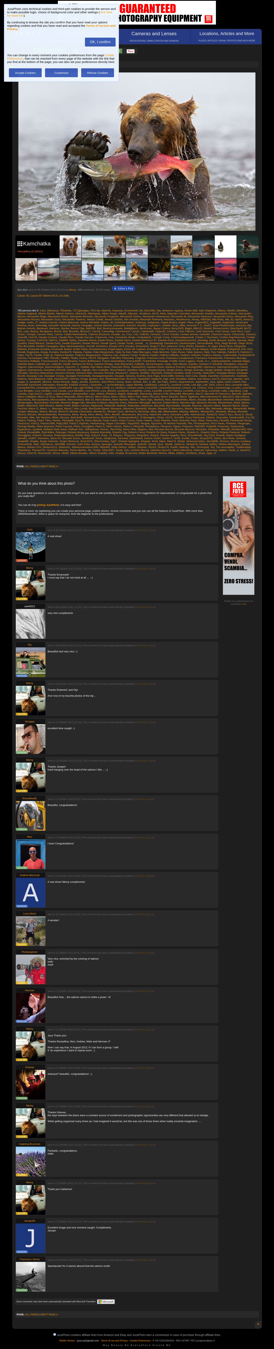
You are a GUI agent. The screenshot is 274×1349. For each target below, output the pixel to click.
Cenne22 (155, 334)
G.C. (207, 361)
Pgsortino (156, 423)
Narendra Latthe (179, 414)
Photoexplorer (201, 423)
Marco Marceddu (66, 396)
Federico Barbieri (64, 355)
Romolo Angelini (169, 435)
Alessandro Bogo (36, 316)
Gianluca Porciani (175, 366)
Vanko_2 (233, 450)
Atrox (175, 325)
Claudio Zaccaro (84, 337)
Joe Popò (162, 381)
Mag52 (122, 393)
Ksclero (83, 384)
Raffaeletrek (92, 429)
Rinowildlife (33, 432)
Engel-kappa (115, 349)
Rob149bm (47, 432)
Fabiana (77, 352)
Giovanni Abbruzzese (41, 372)
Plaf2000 (199, 426)
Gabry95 (56, 363)
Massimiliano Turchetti (46, 402)
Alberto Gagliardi (27, 313)
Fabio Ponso (178, 352)
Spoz (160, 444)
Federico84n (230, 355)
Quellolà (37, 429)
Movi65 (116, 414)
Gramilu (141, 375)
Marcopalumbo (40, 399)
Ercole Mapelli (218, 349)
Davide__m (141, 343)
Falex (20, 355)
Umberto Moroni (139, 450)
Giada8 (84, 366)
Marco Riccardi (150, 396)
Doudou (129, 346)
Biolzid (207, 328)
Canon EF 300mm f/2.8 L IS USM (49, 295)
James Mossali (61, 381)
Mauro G (33, 408)
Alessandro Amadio (202, 313)
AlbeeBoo (241, 310)
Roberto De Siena (156, 432)
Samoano (43, 438)
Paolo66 (224, 420)
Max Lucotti (80, 408)
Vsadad (119, 453)
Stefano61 (64, 447)
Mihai (153, 411)
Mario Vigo (146, 399)
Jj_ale (152, 381)
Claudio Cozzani (47, 337)
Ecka (182, 346)
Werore (162, 453)
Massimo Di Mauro (96, 402)
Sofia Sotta (83, 444)
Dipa (62, 346)
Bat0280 (90, 328)
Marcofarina (242, 396)
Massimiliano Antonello (221, 399)
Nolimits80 (76, 417)
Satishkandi (135, 438)
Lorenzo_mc (189, 387)
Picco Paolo (217, 423)
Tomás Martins (78, 450)
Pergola (145, 423)
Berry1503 (177, 328)
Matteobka (133, 405)
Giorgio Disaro (174, 369)
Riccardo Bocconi (184, 429)
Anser (31, 325)
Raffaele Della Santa (55, 429)
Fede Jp (48, 355)
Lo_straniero (118, 387)
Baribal (65, 328)
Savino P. (167, 438)
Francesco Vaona (30, 1259)
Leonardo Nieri (240, 384)
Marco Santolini (170, 396)
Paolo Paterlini (162, 420)
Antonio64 (119, 325)
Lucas (147, 390)
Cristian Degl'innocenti (232, 337)
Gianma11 (210, 366)
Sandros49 (87, 438)
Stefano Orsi (34, 447)
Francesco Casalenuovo (180, 358)
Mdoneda (216, 408)
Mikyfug (183, 411)
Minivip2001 (207, 411)
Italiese (192, 378)
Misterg (231, 411)
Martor (192, 399)
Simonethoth (24, 444)
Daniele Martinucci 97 (144, 340)
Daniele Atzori (122, 340)
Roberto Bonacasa (78, 432)
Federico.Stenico (211, 355)
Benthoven (145, 328)
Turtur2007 (108, 450)
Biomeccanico (221, 328)
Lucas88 (157, 390)
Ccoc (129, 334)
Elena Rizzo (226, 346)
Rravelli (220, 435)
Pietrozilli (138, 426)
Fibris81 (54, 358)
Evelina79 (65, 352)
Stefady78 (192, 444)
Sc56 (177, 438)
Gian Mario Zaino (100, 366)
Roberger (61, 432)
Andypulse (153, 322)
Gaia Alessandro (123, 363)
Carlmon (171, 331)
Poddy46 (211, 426)
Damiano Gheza (87, 340)
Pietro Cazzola (63, 426)
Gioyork (133, 372)
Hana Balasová (36, 378)
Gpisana (130, 375)
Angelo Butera (169, 322)
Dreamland (142, 346)
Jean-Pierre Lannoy (112, 381)
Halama (21, 378)
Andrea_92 (106, 322)
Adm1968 (149, 310)
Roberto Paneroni (230, 432)
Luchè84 (188, 390)
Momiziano (64, 414)
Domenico (102, 346)
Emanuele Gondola (39, 349)
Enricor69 (152, 349)
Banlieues (42, 328)
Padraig (31, 420)
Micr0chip (143, 411)
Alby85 (122, 313)
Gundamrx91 (227, 375)
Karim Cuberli (232, 381)
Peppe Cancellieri (116, 423)
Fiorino (83, 358)
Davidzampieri (187, 343)
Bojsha (34, 331)
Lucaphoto (136, 390)
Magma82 (132, 393)
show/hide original (145, 530)
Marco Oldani (118, 396)
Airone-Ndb (190, 310)
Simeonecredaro (195, 441)
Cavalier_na (117, 334)
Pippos (177, 426)
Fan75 (28, 355)
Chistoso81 (238, 334)
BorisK (57, 331)
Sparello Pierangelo (125, 444)
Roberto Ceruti (136, 432)
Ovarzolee (222, 417)
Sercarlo (240, 438)
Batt (99, 328)
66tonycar (52, 310)
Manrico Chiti (160, 393)
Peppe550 (133, 423)
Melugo (227, 408)
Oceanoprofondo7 (128, 417)
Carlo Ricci (236, 331)
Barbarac (54, 328)
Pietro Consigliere (83, 426)
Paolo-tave (212, 420)
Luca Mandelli (75, 390)
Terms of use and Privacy (114, 1340)
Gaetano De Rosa (82, 363)
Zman (201, 453)
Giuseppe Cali (34, 375)
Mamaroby (146, 393)
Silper (162, 441)
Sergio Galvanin (49, 441)
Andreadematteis (124, 322)
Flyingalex (103, 358)
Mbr (208, 408)
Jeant (128, 381)
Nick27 (222, 414)
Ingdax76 (156, 378)
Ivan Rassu (203, 378)
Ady (158, 310)
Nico (230, 414)
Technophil (202, 447)
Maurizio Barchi (231, 405)
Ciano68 (22, 337)
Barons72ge (77, 328)
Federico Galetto (148, 355)
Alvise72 (248, 319)
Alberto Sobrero (65, 313)
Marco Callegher (26, 396)
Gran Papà (153, 375)
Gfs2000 (217, 363)
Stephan (142, 447)
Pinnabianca (152, 426)
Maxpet (152, 408)
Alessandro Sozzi (50, 319)
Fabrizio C (246, 352)
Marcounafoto (58, 399)
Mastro (245, 402)
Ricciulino (201, 429)
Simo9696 (212, 441)
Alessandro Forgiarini (106, 316)
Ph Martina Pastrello (174, 423)
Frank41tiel (149, 361)
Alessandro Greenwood (155, 316)
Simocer (224, 441)
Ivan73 (215, 378)
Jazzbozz (94, 381)
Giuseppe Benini (225, 372)
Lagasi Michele (134, 384)
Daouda (241, 340)
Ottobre (210, 417)
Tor (89, 450)
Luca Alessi (248, 387)
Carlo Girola (222, 331)
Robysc (154, 435)
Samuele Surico (71, 438)
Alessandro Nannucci (199, 316)
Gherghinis (229, 363)
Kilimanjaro (48, 384)
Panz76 (79, 420)
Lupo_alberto (96, 393)
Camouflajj (108, 331)
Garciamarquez (154, 363)
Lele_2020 (209, 384)
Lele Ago (196, 384)
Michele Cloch (115, 411)
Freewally (162, 361)
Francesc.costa (156, 358)
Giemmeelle (73, 369)
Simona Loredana (240, 441)
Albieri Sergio (109, 313)
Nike (31, 417)
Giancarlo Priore (120, 366)
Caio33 (96, 331)
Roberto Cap (119, 432)
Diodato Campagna (47, 346)
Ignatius (93, 378)
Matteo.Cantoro (80, 405)
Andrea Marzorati (69, 322)
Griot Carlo (191, 375)
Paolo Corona (127, 420)
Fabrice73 (233, 352)
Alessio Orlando (113, 319)
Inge (165, 378)
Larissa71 (163, 384)
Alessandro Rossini (28, 319)
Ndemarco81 (197, 414)
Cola (111, 337)
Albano (221, 310)
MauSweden (173, 405)
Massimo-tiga (187, 402)
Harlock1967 (61, 378)
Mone (75, 414)
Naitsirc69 (155, 414)
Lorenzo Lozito (135, 387)
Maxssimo (177, 408)
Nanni (165, 414)
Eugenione (33, 352)
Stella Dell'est (118, 447)
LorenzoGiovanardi (169, 387)
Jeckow (137, 381)
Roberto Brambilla (100, 432)
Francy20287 (133, 361)
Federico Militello (169, 355)
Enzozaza (175, 349)
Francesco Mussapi (235, 358)
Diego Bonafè (229, 343)
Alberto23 (80, 313)
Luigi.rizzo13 (35, 393)
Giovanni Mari (84, 372)
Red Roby (115, 429)
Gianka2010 (138, 366)
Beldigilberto (131, 328)
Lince (97, 387)
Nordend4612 (109, 417)
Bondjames (46, 331)
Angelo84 (215, 322)
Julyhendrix (201, 381)
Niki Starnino (43, 417)
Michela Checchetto (80, 411)
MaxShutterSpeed (99, 408)
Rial (151, 429)
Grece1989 (167, 375)
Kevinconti (35, 384)
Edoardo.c (201, 346)
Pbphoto (84, 423)
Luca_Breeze (108, 390)
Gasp (168, 363)
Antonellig (41, 325)
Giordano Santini (136, 369)
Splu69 (152, 444)
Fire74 (92, 358)
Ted (212, 447)
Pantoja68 (67, 420)
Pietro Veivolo (114, 426)
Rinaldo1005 (238, 429)
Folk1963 (115, 358)
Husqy (84, 378)
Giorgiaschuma (156, 369)
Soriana (95, 444)
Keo (244, 381)
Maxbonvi (128, 408)
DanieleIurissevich (185, 340)
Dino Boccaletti (26, 346)
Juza (212, 381)
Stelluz (132, 447)
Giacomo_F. (72, 366)
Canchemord (122, 331)
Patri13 (35, 423)
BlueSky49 (236, 328)
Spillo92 (141, 444)
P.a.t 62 (250, 417)
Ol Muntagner (147, 417)
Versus (21, 453)
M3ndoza (111, 393)
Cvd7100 (42, 340)
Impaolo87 (144, 378)
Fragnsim (140, 358)
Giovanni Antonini (65, 372)
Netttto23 (211, 414)
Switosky (184, 447)
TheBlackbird (243, 447)
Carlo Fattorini (186, 331)
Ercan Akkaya (200, 349)
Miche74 (63, 411)
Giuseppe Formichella (78, 375)
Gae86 (67, 363)
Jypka (220, 381)
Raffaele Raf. (75, 429)
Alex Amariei (131, 319)
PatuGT (73, 423)
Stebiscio (179, 444)
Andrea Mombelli (89, 322)
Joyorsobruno (186, 381)
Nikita (55, 417)
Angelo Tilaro (185, 322)
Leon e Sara (223, 384)
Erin (243, 349)
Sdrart (217, 438)
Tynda (119, 450)
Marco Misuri (102, 396)
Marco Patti (134, 396)
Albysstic (133, 313)
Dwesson (172, 346)
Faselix (38, 355)
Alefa (163, 313)
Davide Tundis (125, 343)
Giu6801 (144, 372)
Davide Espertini (71, 343)
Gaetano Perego (103, 363)
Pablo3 (21, 420)
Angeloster (228, 322)
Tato (192, 447)
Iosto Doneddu (177, 378)
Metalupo (32, 411)
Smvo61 (71, 444)
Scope (194, 438)
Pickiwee (231, 423)
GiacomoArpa (35, 366)
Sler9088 (60, 444)
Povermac (223, 426)
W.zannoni (131, 453)
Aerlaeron (167, 310)
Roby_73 (106, 435)
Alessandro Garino (130, 316)
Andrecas (140, 322)
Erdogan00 (233, 349)
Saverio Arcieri (152, 438)
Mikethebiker (170, 411)
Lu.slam (236, 387)
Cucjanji (31, 340)
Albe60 (231, 310)
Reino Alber (129, 429)
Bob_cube (23, 331)
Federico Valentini (190, 355)
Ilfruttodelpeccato (115, 378)
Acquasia (117, 310)
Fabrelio (221, 352)
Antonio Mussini (103, 325)
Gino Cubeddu (100, 369)
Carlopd (30, 334)
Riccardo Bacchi (163, 429)
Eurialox (53, 352)
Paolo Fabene (144, 420)
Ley (75, 387)
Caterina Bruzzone (99, 334)
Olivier (160, 417)
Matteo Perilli (63, 405)
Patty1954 (62, 423)
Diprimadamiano (75, 346)
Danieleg (203, 340)
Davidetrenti (171, 343)
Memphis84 (240, 408)
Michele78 (131, 411)
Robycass (129, 435)
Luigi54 (47, 393)
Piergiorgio (243, 423)
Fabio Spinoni (194, 352)
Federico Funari (129, 355)
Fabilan (87, 352)
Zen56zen (191, 453)
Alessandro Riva (243, 316)
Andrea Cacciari (48, 322)
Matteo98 (109, 405)
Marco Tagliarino (189, 396)
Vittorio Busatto (78, 453)
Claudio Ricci (65, 337)
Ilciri (101, 378)
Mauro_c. (45, 408)
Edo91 (190, 346)
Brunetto (74, 331)
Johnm (173, 381)
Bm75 (247, 328)
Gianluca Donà (155, 366)
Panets (56, 420)
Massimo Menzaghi (139, 402)
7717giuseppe (81, 310)
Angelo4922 (201, 322)
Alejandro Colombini (178, 313)
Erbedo (187, 349)
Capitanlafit (147, 331)
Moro (107, 414)
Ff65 (46, 358)
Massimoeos (225, 402)
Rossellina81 (195, 435)
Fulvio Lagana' (187, 361)
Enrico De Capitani (134, 349)
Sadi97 (32, 438)
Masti (237, 402)
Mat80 (20, 405)
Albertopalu (93, 313)
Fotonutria (128, 358)
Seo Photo (228, 438)
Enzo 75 (164, 349)
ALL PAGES (32, 466)
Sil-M (155, 441)
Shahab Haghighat (128, 441)
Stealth (168, 444)
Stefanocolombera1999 (85, 447)
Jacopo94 (34, 381)
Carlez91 (160, 331)
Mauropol (57, 408)
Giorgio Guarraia (193, 369)
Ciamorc (250, 334)
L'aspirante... (96, 384)
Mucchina (142, 414)
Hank (50, 378)
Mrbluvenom (128, 414)
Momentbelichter (47, 414)
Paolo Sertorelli (180, 420)
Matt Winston (46, 405)
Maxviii (188, 408)
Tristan (96, 450)
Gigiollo (86, 369)
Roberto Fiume (176, 432)
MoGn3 (21, 414)
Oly (30, 644)
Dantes (232, 340)
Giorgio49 (241, 369)
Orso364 (179, 417)
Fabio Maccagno (141, 352)
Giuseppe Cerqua (54, 375)
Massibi (202, 399)
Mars (168, 399)
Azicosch (241, 325)
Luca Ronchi (92, 390)
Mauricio (197, 405)
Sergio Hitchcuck (69, 441)
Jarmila (83, 381)
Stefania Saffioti (208, 444)
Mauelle (186, 405)
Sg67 (113, 441)
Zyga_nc (211, 453)
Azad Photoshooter (223, 325)
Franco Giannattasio (113, 361)
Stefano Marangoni (229, 444)
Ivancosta (226, 378)
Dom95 (90, 346)
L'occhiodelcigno (114, 384)
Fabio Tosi (210, 352)
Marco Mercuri (85, 396)
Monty (83, 414)
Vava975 (245, 450)
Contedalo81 (144, 337)
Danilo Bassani (217, 340)
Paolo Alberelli (93, 420)
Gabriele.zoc (43, 363)
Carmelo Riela (45, 334)
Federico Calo (110, 355)
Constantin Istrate (125, 337)
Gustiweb (241, 375)
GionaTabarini (118, 369)
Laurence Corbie (180, 384)
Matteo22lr (97, 405)
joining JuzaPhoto (48, 504)
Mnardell (242, 411)
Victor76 (31, 453)
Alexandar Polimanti (150, 319)
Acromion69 (130, 310)
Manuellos (188, 393)
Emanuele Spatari (61, 349)
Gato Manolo (179, 363)
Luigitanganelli (61, 393)
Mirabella (221, 411)
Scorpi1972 (206, 438)
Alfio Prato (217, 319)
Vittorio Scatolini (98, 453)
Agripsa (178, 310)
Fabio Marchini (160, 352)
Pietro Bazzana (45, 426)
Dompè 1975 (116, 346)
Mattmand (146, 405)
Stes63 (152, 447)
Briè (65, 331)
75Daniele (65, 310)
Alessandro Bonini (57, 316)
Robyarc (117, 435)
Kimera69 (62, 384)
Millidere (194, 411)
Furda (200, 361)
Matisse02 (32, 405)
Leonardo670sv (26, 387)
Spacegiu (106, 444)
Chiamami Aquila (220, 334)
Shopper (145, 441)
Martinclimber (179, 399)
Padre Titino (44, 420)
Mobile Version (67, 1340)
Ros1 (183, 435)
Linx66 (105, 387)
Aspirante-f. (154, 325)
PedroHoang (97, 423)
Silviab (181, 441)
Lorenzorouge (222, 387)
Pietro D (100, 426)
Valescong (211, 450)
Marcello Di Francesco (217, 393)
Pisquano (187, 426)
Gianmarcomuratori (228, 366)
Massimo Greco (118, 402)
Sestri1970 (86, 441)
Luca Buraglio (25, 390)
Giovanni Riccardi (103, 372)
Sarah (98, 438)
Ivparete (237, 378)
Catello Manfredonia (75, 334)
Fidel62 (65, 358)
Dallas (72, 340)
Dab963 (63, 340)
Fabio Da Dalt (122, 352)
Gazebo (193, 363)
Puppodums (24, 429)
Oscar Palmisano (195, 417)
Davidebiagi (156, 343)
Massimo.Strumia (206, 402)
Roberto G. (193, 432)
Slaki (36, 444)
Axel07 (207, 325)
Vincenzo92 (44, 453)
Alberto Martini (46, 313)
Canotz (135, 331)
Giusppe (119, 375)
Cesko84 (204, 334)
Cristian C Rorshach (206, 337)
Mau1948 (159, 405)
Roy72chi (209, 435)
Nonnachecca (92, 417)
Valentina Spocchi (160, 450)
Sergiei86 (22, 441)
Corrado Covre (161, 337)
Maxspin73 (164, 408)
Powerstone (237, 426)
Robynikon (143, 435)
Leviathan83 (65, 387)
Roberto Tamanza (42, 435)
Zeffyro (180, 453)
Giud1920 (156, 372)
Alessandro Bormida (81, 316)
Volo (111, 453)
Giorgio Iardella (213, 369)
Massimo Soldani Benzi (165, 402)
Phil (190, 423)
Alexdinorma (183, 319)
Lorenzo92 (151, 387)
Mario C (134, 399)
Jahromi (46, 381)
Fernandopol (35, 358)
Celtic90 (144, 334)
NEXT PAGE (49, 466)
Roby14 (95, 435)
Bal (249, 325)
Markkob (159, 399)
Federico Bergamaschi (88, 355)
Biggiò (188, 328)
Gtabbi (202, 375)
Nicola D (239, 414)
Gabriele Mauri (25, 363)
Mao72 (199, 393)
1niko (43, 310)
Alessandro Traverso (73, 319)
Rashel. (104, 429)
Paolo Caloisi (110, 420)
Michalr (53, 411)
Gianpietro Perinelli (54, 369)
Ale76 (155, 313)
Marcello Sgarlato (242, 393)
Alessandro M (178, 316)
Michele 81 (99, 411)
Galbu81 (139, 363)
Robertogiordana (63, 435)
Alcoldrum (145, 313)
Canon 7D (23, 295)
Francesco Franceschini (208, 358)
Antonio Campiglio (82, 325)
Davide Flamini (90, 343)
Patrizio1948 (47, 423)
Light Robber (85, 387)
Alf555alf (205, 319)
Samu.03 (55, 438)
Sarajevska (110, 438)
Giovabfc (22, 372)
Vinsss (56, 453)
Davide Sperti (108, 343)
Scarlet (185, 438)
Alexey (195, 319)
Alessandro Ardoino (226, 313)
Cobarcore (101, 337)
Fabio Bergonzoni (103, 352)
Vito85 (65, 453)
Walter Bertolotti (148, 453)
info (244, 604)
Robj (87, 435)
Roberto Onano (209, 432)
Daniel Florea (105, 340)
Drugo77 (154, 346)
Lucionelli (214, 390)
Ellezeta (21, 349)
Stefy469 (105, 447)
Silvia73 (171, 441)
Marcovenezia (76, 399)
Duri (163, 346)
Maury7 (68, 408)
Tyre (126, 450)
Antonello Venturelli (59, 325)
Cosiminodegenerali (182, 337)
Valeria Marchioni (182, 450)
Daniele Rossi (166, 340)
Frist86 (173, 361)
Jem (144, 381)
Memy (72, 289)
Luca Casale (59, 390)
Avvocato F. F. (194, 325)
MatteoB (121, 405)
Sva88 (173, 447)
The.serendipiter (225, 447)
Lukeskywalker (79, 393)
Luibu (224, 390)
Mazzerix (199, 408)
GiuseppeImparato (102, 375)
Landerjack (150, 384)
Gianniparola (34, 369)
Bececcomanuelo (113, 328)
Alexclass (169, 319)
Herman (74, 378)
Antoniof (131, 325)
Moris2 (99, 414)
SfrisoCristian (101, 441)
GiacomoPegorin (54, 366)
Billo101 (197, 328)
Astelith (166, 325)
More (91, 414)
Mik (160, 411)
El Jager (213, 346)
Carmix (58, 334)
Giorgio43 (228, 369)
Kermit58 (22, 384)
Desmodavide (205, 343)
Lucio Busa (200, 390)
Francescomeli (49, 361)
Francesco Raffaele (28, 361)
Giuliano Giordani (173, 372)
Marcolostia (23, 399)
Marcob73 (228, 396)
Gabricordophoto (221, 361)
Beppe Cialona (161, 328)
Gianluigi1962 (194, 366)
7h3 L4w (95, 310)
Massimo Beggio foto (73, 402)
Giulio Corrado (193, 372)
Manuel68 (175, 393)
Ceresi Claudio (170, 334)
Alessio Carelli (95, 319)
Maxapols (116, 408)
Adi (141, 310)
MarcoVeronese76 (210, 396)
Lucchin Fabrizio (172, 390)
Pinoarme (166, 426)
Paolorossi (23, 423)
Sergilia (34, 441)
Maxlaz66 (141, 408)
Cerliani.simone (189, 334)
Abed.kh (106, 310)
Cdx (135, 334)
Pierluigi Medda (26, 426)
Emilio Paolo (80, 349)
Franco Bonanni (68, 361)
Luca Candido (42, 390)
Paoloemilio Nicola (240, 420)
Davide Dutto (53, 343)
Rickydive (213, 429)
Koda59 (73, 384)
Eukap (44, 352)
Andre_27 (32, 322)
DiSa (217, 343)
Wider (171, 453)
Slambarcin (46, 444)
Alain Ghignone (207, 310)
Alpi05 (238, 319)
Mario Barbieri (120, 399)
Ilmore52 (131, 378)
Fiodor (74, 358)
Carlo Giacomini (204, 331)
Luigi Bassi (235, 390)
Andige (21, 322)
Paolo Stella (197, 420)
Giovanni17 (121, 372)
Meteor (43, 411)
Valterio (222, 450)
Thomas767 (38, 450)
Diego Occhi (245, 343)
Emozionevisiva (98, 349)
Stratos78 (163, 447)
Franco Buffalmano (90, 361)
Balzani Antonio (26, 328)
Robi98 (79, 435)
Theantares (23, 450)
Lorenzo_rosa (205, 387)
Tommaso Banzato (57, 450)
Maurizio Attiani (211, 405)
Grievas (179, 375)
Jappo (74, 381)
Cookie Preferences (140, 1340)
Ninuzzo (64, 417)
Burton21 (85, 331)
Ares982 (141, 325)
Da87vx (53, 340)
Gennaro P (205, 363)
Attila (182, 325)
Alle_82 (229, 319)
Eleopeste (240, 346)
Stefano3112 (49, 447)
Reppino (142, 429)
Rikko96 (225, 429)
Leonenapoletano (46, 387)
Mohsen (31, 414)
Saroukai (123, 438)
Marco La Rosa (46, 396)
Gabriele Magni (240, 361)
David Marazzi (36, 343)
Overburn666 (236, 417)
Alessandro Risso (223, 316)
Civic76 (32, 337)
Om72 (168, 417)
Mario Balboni (103, 399)
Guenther (213, 375)
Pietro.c (127, 426)
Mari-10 (89, 399)
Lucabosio (123, 390)
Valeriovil (198, 450)
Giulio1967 (209, 372)
